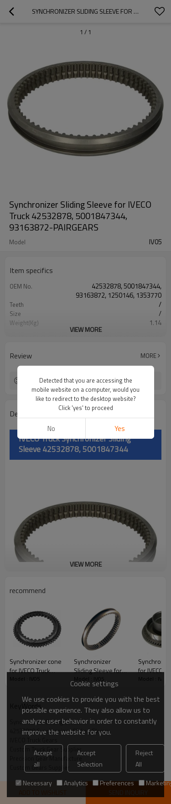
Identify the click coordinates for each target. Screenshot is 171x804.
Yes (119, 428)
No (51, 428)
